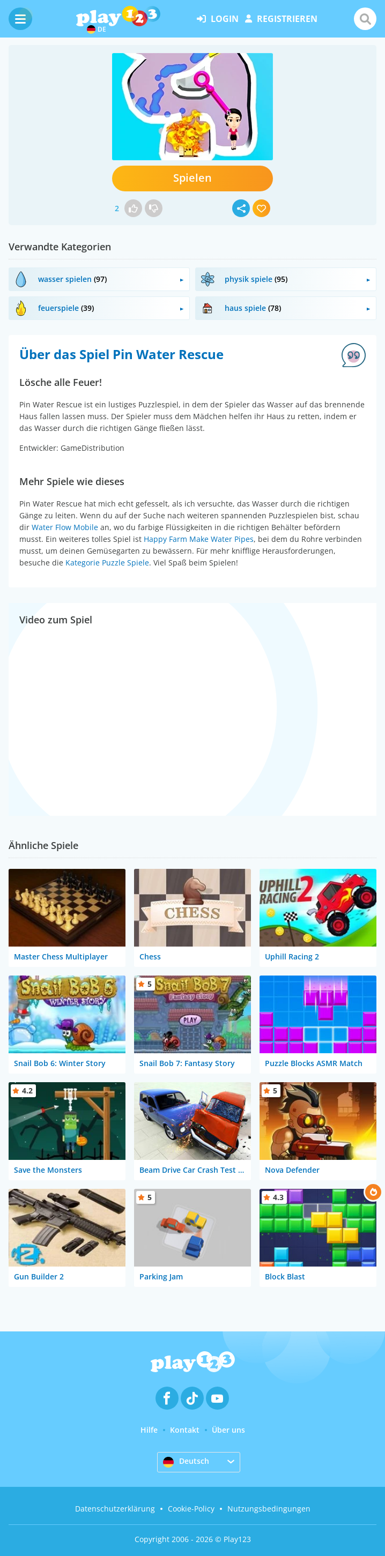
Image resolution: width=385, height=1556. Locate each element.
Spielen (192, 177)
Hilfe (149, 1430)
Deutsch (186, 1462)
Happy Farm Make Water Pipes (199, 539)
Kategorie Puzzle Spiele (107, 562)
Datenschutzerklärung (115, 1508)
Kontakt (184, 1430)
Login (218, 19)
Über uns (228, 1430)
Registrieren (281, 19)
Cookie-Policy (191, 1508)
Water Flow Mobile (65, 527)
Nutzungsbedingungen (268, 1508)
